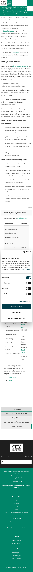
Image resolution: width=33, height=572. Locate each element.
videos (3, 55)
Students (25, 17)
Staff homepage (16, 540)
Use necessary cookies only (16, 318)
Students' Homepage (16, 522)
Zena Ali (10, 380)
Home (3, 17)
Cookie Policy (25, 269)
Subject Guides (21, 418)
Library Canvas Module (19, 66)
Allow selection (16, 312)
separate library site (25, 11)
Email (16, 500)
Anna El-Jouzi (12, 378)
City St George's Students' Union (16, 528)
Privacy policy (16, 558)
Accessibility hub (16, 555)
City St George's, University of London (16, 512)
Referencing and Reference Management (17, 422)
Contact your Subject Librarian (16, 213)
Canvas (16, 525)
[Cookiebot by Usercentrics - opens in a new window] (23, 252)
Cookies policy (16, 552)
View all (29, 207)
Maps (16, 509)
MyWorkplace (16, 543)
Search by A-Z (28, 457)
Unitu (16, 531)
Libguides (14, 52)
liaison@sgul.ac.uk (8, 31)
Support (17, 17)
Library (10, 17)
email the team (21, 218)
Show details (23, 301)
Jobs (16, 506)
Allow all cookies (16, 306)
